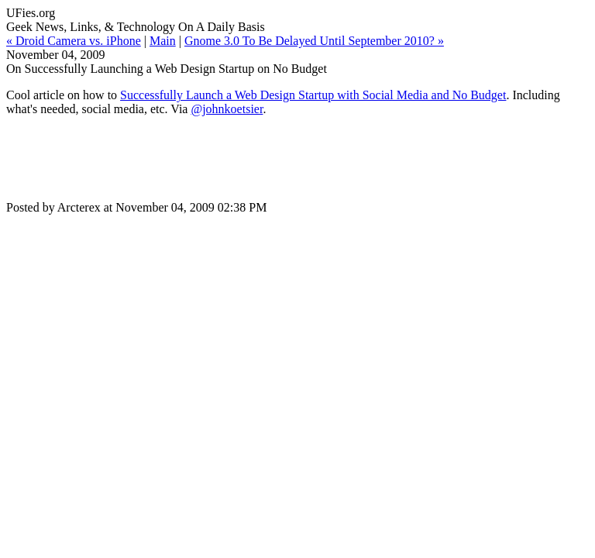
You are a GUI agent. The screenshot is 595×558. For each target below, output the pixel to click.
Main (163, 40)
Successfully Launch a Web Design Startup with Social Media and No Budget (313, 95)
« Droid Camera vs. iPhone (73, 40)
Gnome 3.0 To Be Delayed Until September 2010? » (314, 40)
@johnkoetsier (227, 108)
